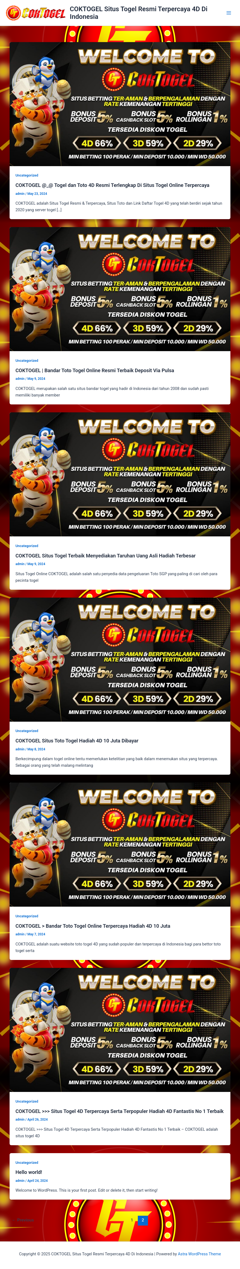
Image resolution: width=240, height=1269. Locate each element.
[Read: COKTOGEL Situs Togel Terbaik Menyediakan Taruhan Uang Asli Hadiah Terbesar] (120, 474)
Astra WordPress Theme (199, 1254)
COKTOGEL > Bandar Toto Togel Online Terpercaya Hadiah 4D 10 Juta (92, 926)
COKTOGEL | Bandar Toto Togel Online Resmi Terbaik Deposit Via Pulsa (94, 370)
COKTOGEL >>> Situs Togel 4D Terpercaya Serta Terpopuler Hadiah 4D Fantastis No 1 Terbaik (119, 1111)
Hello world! (28, 1172)
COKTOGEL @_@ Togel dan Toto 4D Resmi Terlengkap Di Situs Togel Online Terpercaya (112, 185)
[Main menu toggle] (229, 13)
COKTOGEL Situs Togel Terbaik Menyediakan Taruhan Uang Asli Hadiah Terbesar (105, 556)
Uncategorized (26, 175)
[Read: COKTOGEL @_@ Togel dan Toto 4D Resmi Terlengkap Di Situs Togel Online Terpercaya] (120, 103)
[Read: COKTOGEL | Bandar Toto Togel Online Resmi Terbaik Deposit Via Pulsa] (120, 288)
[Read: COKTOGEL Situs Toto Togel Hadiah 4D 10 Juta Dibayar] (120, 659)
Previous (23, 1220)
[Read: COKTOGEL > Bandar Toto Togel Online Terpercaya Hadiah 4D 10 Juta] (120, 844)
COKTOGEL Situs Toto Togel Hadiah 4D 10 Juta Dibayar (76, 741)
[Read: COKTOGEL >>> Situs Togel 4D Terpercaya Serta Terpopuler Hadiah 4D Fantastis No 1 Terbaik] (120, 1029)
